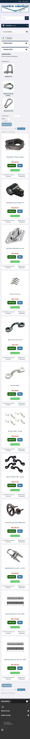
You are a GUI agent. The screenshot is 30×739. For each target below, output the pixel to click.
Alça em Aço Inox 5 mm (15, 340)
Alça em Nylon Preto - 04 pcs (15, 477)
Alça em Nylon (15, 385)
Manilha (8, 76)
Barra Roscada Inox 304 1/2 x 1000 (15, 659)
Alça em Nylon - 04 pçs (15, 431)
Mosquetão (8, 111)
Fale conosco (25, 1)
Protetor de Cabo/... (8, 94)
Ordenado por (5, 116)
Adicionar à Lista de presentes (9, 175)
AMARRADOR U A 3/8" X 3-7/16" (15, 568)
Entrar (19, 1)
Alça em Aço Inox (15, 294)
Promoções (8, 49)
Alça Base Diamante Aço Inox (15, 248)
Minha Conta (5, 711)
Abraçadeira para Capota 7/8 (15, 202)
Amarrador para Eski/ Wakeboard (15, 522)
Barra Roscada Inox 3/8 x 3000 (15, 614)
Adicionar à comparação (21, 175)
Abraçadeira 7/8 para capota (15, 157)
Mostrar (4, 119)
